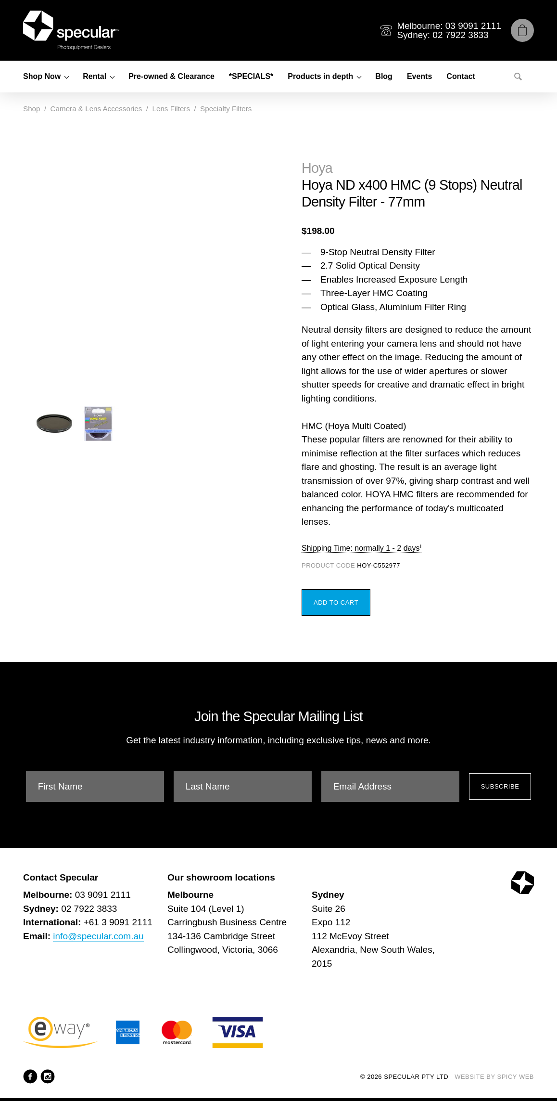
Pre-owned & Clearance (171, 76)
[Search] (518, 76)
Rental (94, 76)
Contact (460, 76)
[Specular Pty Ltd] (71, 30)
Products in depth (320, 76)
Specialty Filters (226, 108)
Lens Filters (171, 108)
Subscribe (500, 786)
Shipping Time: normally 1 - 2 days (360, 548)
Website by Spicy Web (494, 1076)
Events (419, 76)
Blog (383, 76)
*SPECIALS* (251, 76)
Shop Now (42, 76)
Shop (31, 108)
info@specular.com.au (98, 936)
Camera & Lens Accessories (96, 108)
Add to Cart (336, 602)
